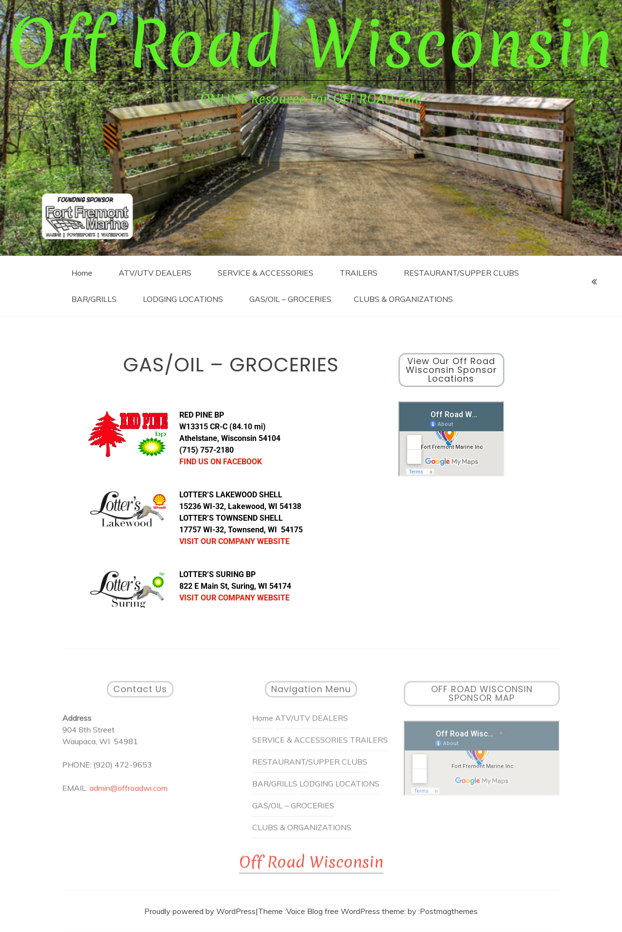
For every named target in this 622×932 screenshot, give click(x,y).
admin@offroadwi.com (128, 792)
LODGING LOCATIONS (183, 299)
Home (81, 273)
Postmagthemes (449, 911)
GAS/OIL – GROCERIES (290, 299)
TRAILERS (359, 273)
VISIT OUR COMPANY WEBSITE (234, 541)
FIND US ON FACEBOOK (220, 461)
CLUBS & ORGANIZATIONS (403, 299)
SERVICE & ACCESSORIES (265, 273)
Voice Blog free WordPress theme (345, 911)
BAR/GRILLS (94, 299)
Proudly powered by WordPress (200, 911)
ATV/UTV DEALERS (155, 273)
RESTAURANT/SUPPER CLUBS (461, 273)
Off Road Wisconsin (311, 44)
